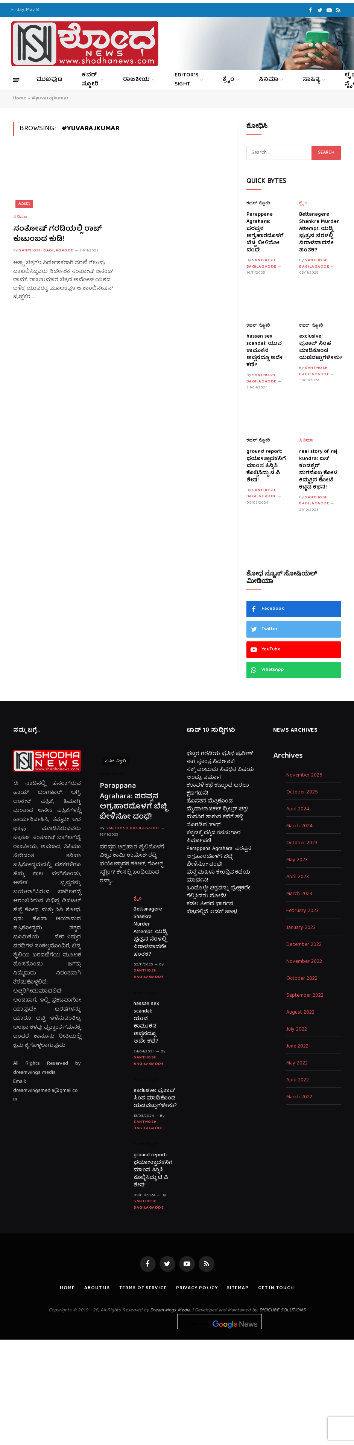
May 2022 (297, 1063)
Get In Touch (276, 1288)
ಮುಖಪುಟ (49, 80)
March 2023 (299, 894)
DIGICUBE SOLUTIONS (282, 1310)
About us (97, 1288)
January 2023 (301, 928)
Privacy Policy (197, 1288)
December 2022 (304, 945)
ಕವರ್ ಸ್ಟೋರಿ (90, 79)
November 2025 (304, 776)
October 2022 (302, 979)
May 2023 (297, 860)
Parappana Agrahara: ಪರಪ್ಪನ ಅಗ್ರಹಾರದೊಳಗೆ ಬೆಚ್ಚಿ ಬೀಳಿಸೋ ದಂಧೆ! (265, 232)
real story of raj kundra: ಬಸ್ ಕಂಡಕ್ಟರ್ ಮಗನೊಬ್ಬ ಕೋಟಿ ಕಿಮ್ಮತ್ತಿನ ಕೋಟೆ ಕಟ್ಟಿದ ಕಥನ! (318, 469)
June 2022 (297, 1047)
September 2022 (305, 996)
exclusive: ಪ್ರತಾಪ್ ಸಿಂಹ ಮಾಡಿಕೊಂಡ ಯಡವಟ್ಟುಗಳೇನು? (320, 347)
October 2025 (302, 792)
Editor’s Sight (186, 79)
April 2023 (297, 877)
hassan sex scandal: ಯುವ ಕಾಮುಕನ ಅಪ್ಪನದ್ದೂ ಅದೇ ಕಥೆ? (264, 351)
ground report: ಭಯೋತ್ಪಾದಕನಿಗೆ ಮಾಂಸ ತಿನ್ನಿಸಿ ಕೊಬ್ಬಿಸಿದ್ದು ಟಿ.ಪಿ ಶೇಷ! (266, 466)
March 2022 (299, 1097)
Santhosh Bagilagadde (46, 250)
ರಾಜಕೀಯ (136, 80)
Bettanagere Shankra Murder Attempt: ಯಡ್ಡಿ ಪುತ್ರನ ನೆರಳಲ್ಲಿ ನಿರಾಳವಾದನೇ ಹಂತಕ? (319, 232)
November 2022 (304, 962)
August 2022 (300, 1013)
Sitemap (237, 1288)
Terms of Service (143, 1288)
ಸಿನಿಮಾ (268, 80)
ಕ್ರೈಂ (228, 80)
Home (19, 98)
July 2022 (296, 1030)
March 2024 (299, 826)
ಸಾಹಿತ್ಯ (311, 80)
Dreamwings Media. (170, 1310)
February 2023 (302, 911)
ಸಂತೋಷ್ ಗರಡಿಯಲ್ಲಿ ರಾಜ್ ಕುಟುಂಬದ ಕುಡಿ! (57, 234)
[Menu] (16, 79)
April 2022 (297, 1080)
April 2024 (297, 809)
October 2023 (302, 843)
